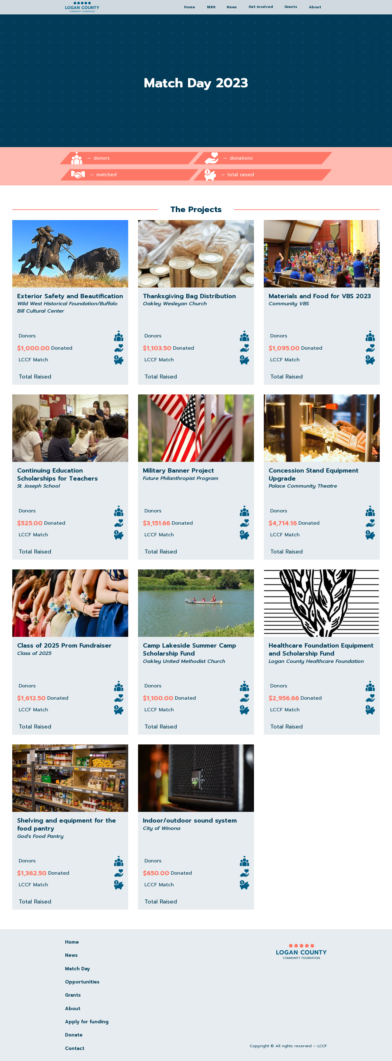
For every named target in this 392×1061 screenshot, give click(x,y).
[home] (82, 7)
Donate (74, 1035)
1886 (211, 7)
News (232, 7)
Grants (73, 995)
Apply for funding (87, 1021)
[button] (261, 7)
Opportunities (82, 982)
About (315, 7)
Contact (74, 1048)
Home (189, 7)
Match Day (77, 968)
